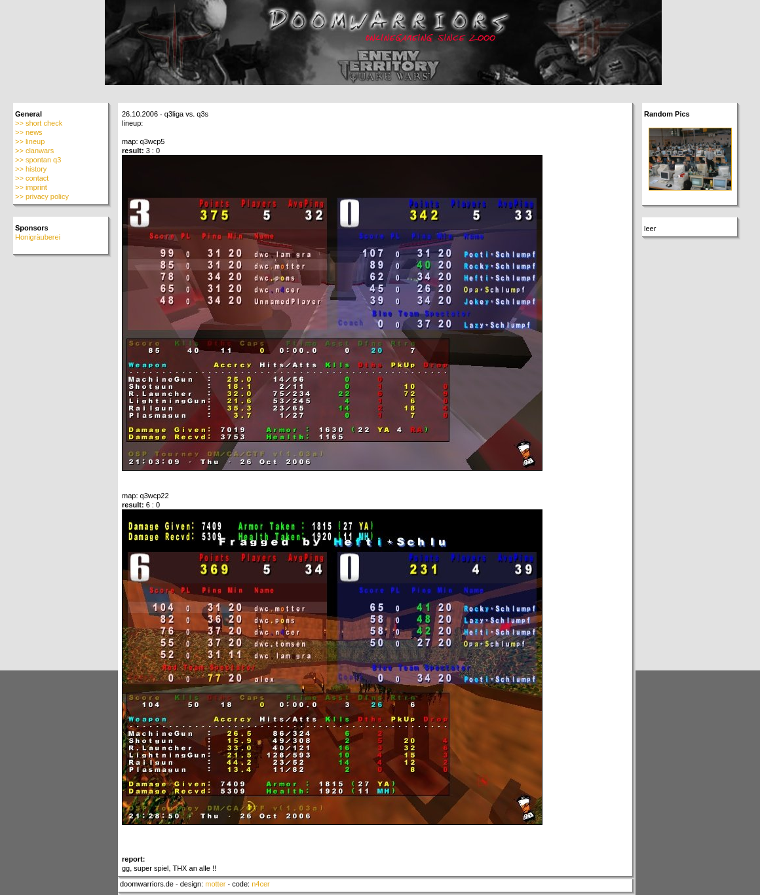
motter (215, 884)
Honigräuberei (37, 237)
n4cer (261, 884)
